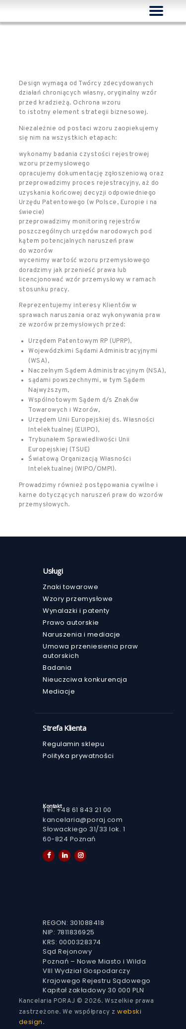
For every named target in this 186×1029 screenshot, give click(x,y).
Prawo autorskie (71, 622)
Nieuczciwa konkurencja (85, 679)
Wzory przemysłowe (78, 598)
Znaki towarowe (70, 587)
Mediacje (59, 691)
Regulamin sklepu (73, 744)
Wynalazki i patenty (76, 610)
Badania (57, 667)
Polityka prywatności (78, 755)
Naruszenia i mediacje (82, 634)
